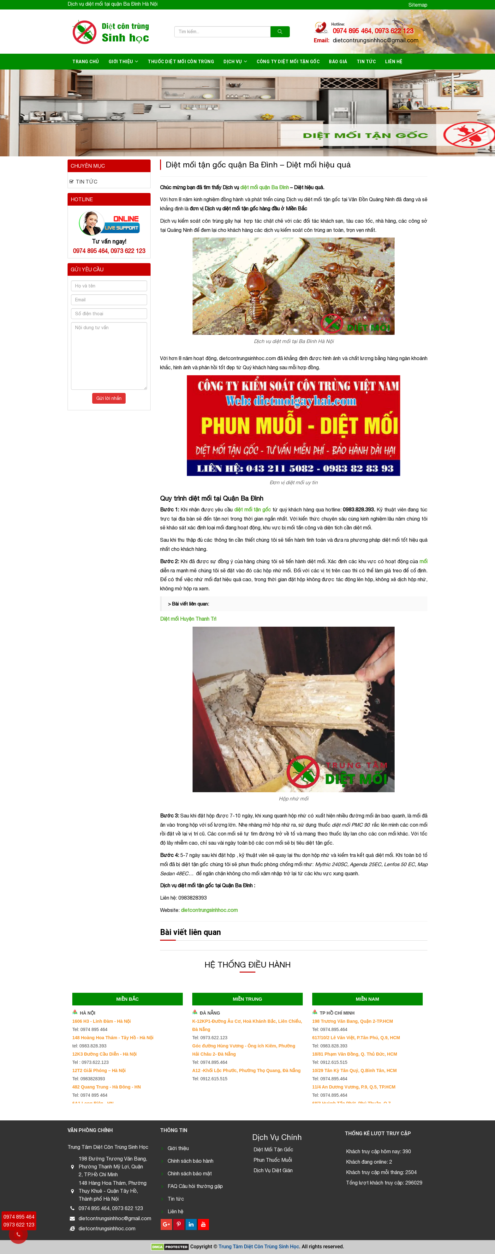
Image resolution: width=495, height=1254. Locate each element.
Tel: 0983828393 (88, 1078)
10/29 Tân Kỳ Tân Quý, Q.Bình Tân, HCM (354, 1070)
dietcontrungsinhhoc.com (209, 910)
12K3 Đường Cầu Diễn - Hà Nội (104, 1054)
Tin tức (176, 1199)
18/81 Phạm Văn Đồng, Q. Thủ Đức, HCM (354, 1054)
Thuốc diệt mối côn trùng (181, 61)
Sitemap (418, 5)
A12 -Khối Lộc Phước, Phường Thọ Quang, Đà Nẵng (246, 1070)
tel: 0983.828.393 (89, 1045)
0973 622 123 (18, 1224)
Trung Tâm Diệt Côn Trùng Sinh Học (258, 1247)
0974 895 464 (18, 1217)
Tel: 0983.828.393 (329, 1045)
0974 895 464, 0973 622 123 (373, 30)
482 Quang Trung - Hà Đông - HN (106, 1086)
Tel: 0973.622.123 (209, 1037)
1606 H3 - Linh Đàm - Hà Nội (101, 1021)
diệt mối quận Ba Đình (264, 187)
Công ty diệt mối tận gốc (288, 61)
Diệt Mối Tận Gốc (273, 1149)
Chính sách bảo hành (190, 1161)
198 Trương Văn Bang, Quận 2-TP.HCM (352, 1021)
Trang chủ (85, 61)
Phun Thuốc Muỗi (272, 1160)
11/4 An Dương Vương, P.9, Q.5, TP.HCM (354, 1086)
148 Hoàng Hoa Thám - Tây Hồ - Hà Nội (112, 1037)
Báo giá (338, 61)
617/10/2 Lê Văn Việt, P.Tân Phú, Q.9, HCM (356, 1037)
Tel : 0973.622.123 (90, 1062)
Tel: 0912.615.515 (209, 1078)
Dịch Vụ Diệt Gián (273, 1170)
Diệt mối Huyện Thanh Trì (188, 619)
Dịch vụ (233, 61)
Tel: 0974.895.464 (209, 1062)
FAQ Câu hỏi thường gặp (195, 1186)
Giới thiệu (121, 61)
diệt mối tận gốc (252, 509)
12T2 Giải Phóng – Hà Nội (99, 1070)
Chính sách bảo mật (190, 1173)
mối (423, 561)
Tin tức (366, 61)
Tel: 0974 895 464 (89, 1029)
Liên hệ (394, 61)
